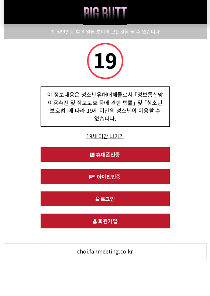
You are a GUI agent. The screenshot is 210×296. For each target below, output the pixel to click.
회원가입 (105, 221)
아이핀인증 (105, 176)
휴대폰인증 (105, 154)
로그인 (105, 199)
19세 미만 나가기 (105, 136)
